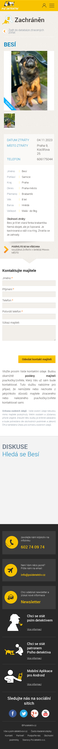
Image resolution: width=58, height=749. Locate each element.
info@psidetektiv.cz (33, 575)
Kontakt (9, 735)
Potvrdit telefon (12, 311)
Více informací (34, 629)
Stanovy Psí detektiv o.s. (33, 739)
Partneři (20, 735)
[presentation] (25, 348)
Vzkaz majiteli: (11, 322)
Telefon (7, 300)
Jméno (7, 278)
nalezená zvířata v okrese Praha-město (31, 249)
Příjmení (8, 289)
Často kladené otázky (41, 731)
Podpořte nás (34, 735)
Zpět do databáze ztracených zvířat (26, 31)
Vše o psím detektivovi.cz (15, 731)
